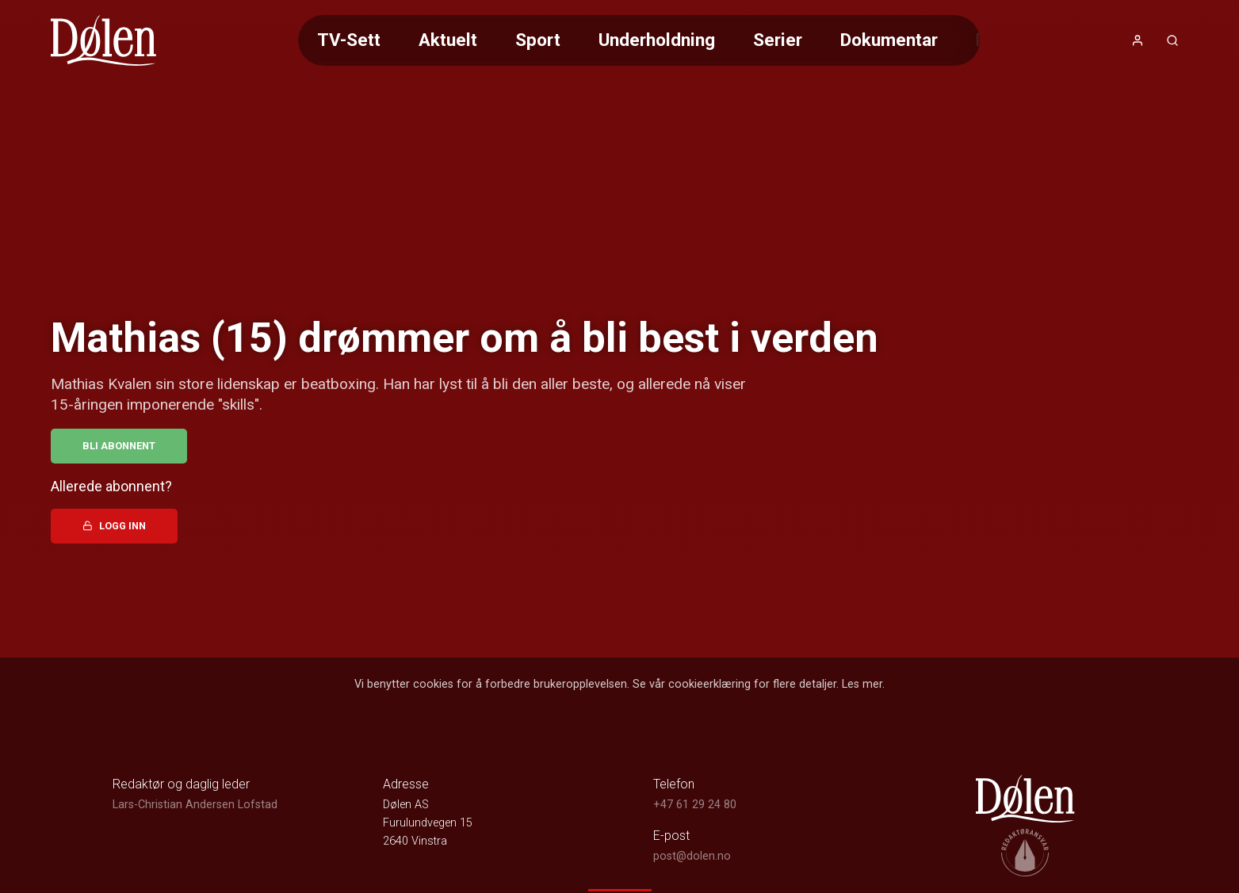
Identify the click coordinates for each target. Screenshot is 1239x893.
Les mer (862, 684)
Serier (777, 39)
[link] (103, 40)
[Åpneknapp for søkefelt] (1172, 40)
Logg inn (114, 526)
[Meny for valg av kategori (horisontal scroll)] (639, 40)
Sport (537, 39)
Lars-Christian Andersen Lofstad (195, 804)
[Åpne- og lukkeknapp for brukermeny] (1137, 40)
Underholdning (656, 39)
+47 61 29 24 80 (694, 804)
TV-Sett (348, 39)
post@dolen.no (692, 856)
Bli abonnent (118, 446)
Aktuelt (448, 39)
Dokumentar (889, 39)
